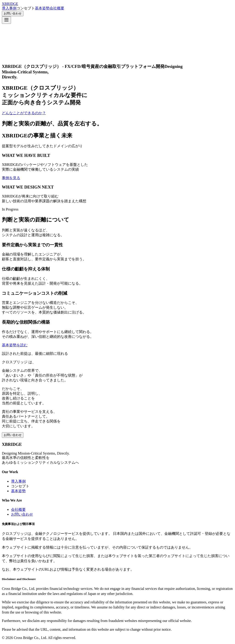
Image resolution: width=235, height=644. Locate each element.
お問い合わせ (13, 13)
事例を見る (11, 178)
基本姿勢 (42, 8)
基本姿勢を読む (15, 345)
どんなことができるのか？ (24, 113)
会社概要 (57, 8)
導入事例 (9, 8)
